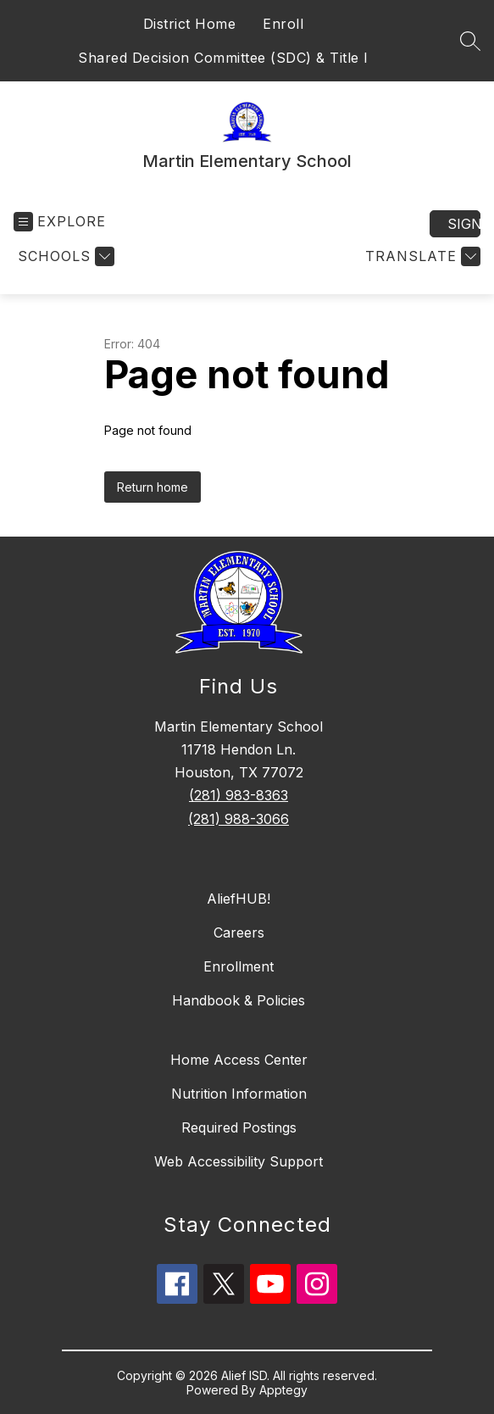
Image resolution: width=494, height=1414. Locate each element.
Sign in (463, 223)
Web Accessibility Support (238, 1161)
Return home (152, 487)
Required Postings (239, 1127)
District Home (189, 23)
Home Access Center (239, 1059)
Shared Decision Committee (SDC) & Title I (223, 57)
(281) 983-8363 (238, 795)
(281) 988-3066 (238, 818)
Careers (239, 932)
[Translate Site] (420, 256)
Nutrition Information (239, 1093)
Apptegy (283, 1390)
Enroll (283, 23)
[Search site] (470, 41)
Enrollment (238, 966)
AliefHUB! (238, 898)
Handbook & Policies (238, 1000)
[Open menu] (60, 221)
